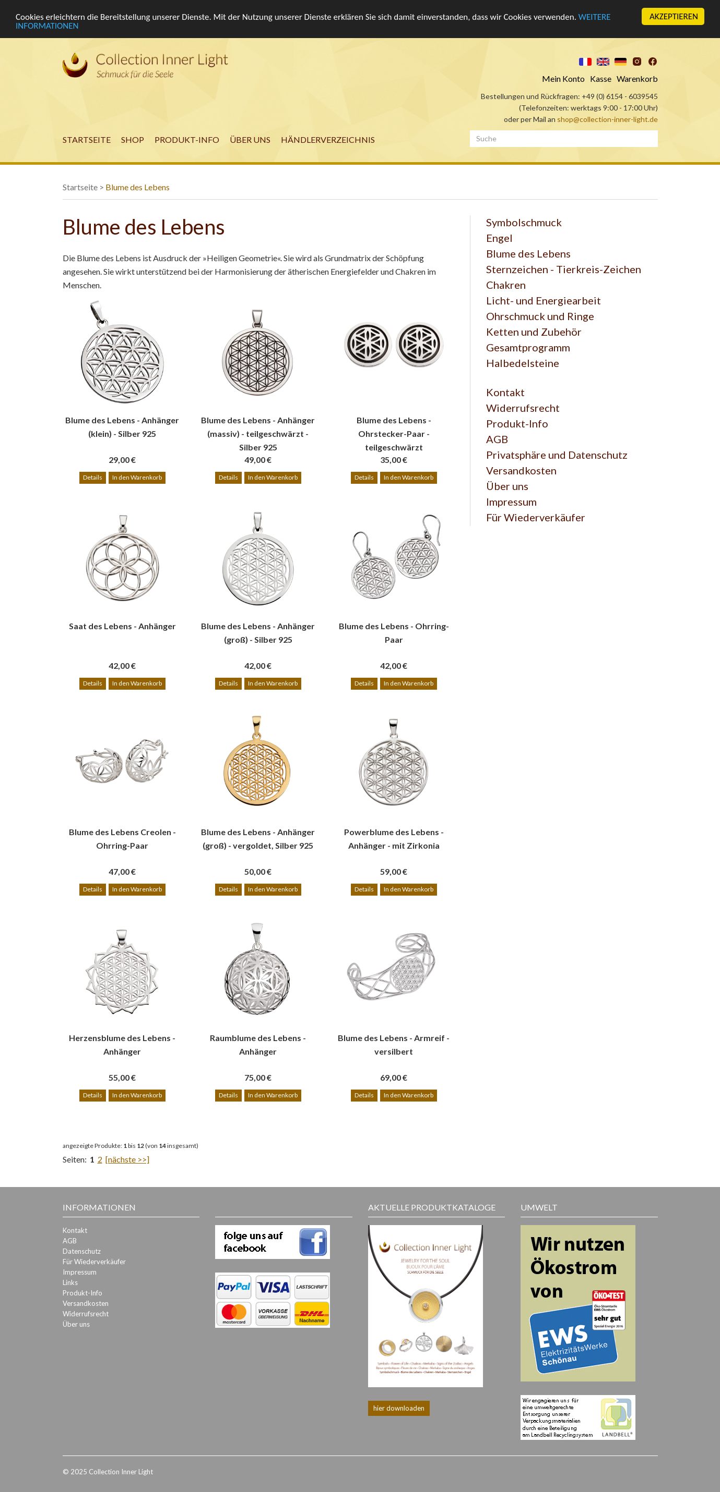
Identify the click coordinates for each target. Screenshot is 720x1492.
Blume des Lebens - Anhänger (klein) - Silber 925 (122, 426)
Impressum (511, 501)
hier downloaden (398, 1408)
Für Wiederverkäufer (535, 517)
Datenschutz (82, 1251)
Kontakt (505, 392)
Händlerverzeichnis (328, 139)
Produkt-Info (187, 139)
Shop (132, 139)
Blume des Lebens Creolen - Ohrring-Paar (122, 838)
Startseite (87, 139)
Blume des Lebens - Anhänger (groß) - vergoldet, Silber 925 (258, 838)
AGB (497, 439)
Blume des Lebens (137, 187)
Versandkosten (521, 470)
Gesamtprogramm (528, 347)
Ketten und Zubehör (534, 331)
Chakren (506, 284)
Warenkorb (637, 78)
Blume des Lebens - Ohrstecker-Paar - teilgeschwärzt (394, 427)
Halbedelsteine (522, 363)
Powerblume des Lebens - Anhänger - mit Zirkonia (394, 838)
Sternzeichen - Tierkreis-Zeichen (563, 269)
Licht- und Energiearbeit (543, 300)
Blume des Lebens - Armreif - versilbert (394, 1044)
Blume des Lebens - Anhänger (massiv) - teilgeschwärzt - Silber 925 (258, 427)
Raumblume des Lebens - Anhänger (258, 1044)
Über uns (250, 139)
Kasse (600, 78)
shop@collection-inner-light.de (607, 119)
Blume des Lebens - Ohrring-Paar (394, 632)
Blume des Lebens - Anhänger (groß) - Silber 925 (258, 632)
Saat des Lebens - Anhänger (122, 626)
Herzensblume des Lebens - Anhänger (122, 1044)
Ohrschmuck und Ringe (540, 316)
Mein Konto (563, 78)
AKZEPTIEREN (674, 16)
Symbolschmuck (524, 222)
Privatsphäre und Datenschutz (557, 454)
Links (70, 1282)
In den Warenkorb (137, 477)
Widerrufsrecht (523, 407)
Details (92, 477)
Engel (499, 237)
